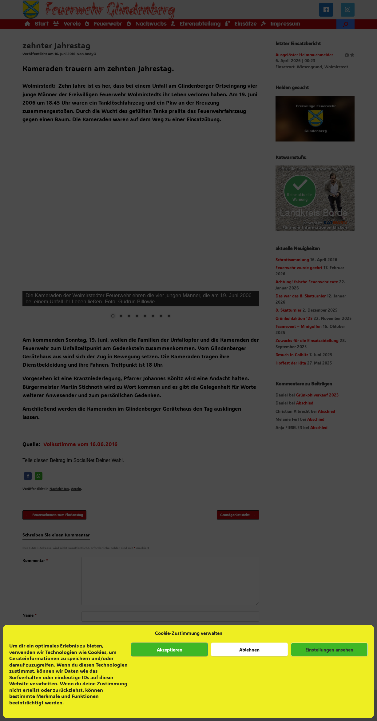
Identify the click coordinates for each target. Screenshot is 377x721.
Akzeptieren (169, 650)
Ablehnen (249, 650)
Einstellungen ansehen (329, 650)
